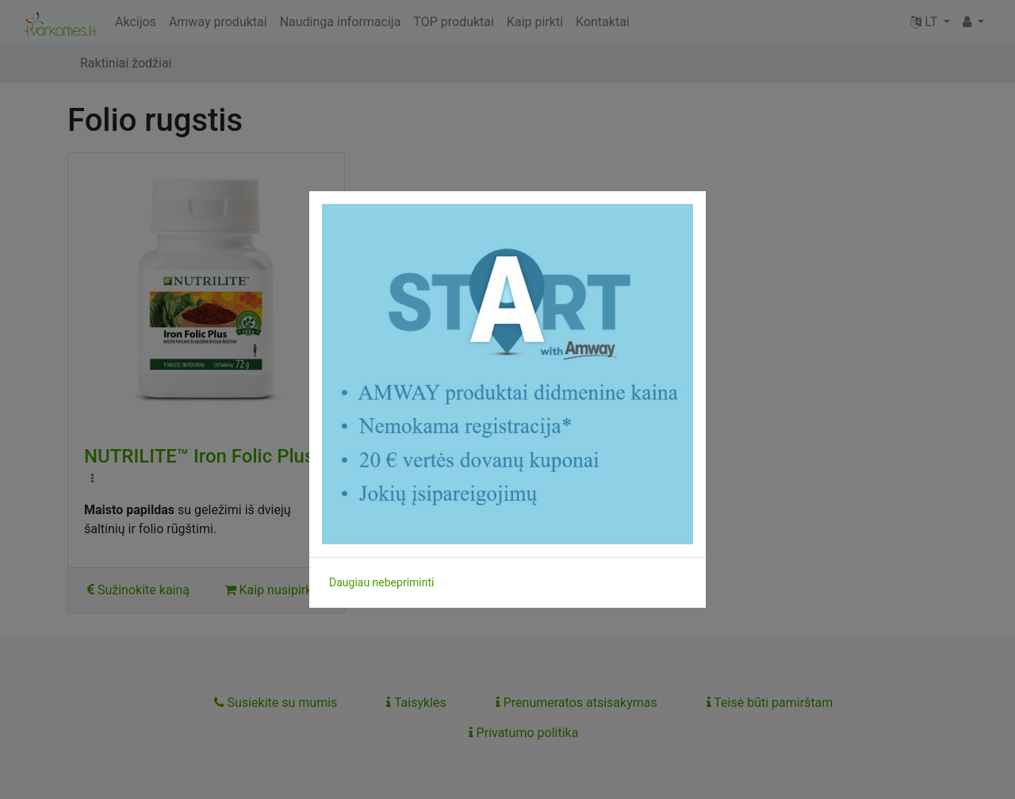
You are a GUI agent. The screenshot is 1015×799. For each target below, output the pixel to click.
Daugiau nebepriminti (381, 582)
